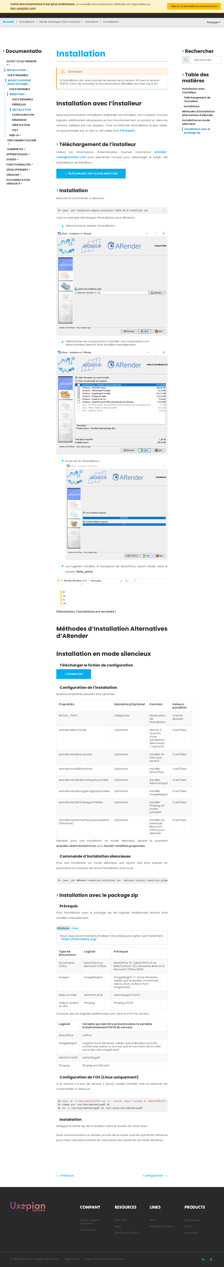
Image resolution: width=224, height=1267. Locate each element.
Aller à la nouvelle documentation (194, 6)
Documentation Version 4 (18, 181)
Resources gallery (127, 1232)
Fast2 (188, 1226)
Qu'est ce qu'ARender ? (21, 63)
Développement (17, 170)
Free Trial (121, 1220)
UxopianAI (191, 1232)
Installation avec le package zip (197, 131)
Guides (11, 159)
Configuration (23, 115)
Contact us (88, 1229)
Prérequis (19, 104)
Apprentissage (16, 154)
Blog (118, 1226)
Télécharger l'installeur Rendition (91, 173)
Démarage (19, 120)
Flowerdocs (192, 1220)
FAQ (152, 1220)
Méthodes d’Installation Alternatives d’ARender (198, 113)
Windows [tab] (63, 928)
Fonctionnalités (18, 164)
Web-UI (14, 135)
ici (155, 83)
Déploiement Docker (21, 140)
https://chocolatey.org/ (78, 939)
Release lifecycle (161, 1226)
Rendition (91, 22)
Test (15, 130)
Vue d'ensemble (17, 75)
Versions (12, 175)
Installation (26, 22)
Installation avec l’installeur (193, 90)
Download (73, 674)
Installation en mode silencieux (196, 122)
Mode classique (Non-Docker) (60, 22)
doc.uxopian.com (23, 8)
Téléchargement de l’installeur (197, 99)
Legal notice (72, 1259)
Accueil (8, 22)
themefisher (115, 1259)
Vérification (21, 125)
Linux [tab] (74, 928)
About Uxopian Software (90, 1221)
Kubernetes (15, 149)
